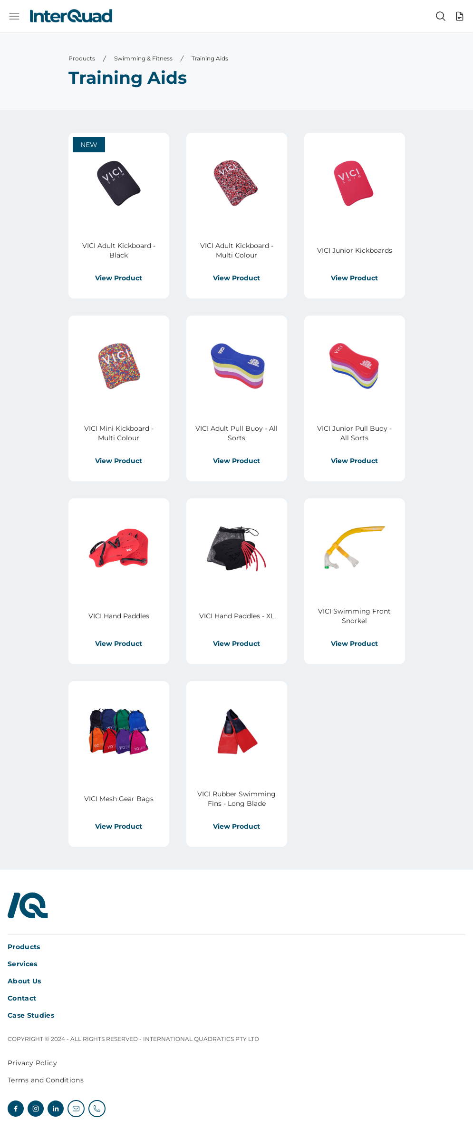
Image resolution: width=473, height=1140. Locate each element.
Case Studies (31, 1015)
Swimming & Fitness (143, 58)
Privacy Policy (32, 1063)
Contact (22, 998)
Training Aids (210, 58)
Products (81, 58)
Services (23, 964)
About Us (24, 981)
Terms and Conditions (46, 1080)
